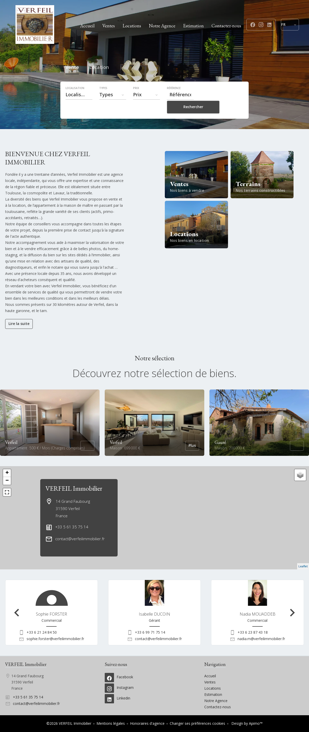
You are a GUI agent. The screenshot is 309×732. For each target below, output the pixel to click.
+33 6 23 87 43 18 (253, 632)
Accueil (35, 24)
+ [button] (7, 473)
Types (103, 99)
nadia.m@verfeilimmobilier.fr (261, 638)
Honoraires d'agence (147, 723)
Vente (72, 79)
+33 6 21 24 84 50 (42, 632)
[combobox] (79, 106)
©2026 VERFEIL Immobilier (68, 723)
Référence (174, 99)
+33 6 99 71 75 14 (150, 632)
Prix (136, 99)
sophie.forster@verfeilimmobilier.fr (55, 638)
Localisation (75, 99)
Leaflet (303, 566)
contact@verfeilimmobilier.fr (80, 538)
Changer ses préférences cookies (197, 723)
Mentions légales (110, 723)
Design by (246, 723)
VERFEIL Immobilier (73, 488)
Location (99, 79)
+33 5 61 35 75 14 (71, 526)
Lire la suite (19, 323)
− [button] (7, 481)
